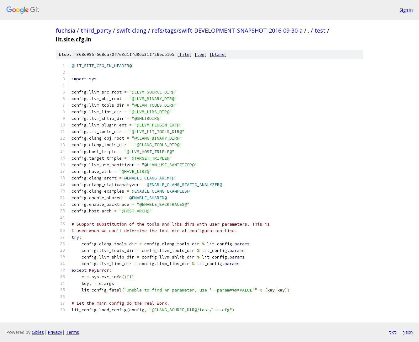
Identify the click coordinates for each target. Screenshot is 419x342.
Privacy (55, 332)
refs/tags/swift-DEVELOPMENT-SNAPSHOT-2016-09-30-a (227, 30)
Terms (72, 332)
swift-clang (131, 30)
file (184, 54)
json (408, 332)
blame (218, 54)
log (200, 54)
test (320, 30)
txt (392, 332)
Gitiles (38, 332)
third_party (96, 30)
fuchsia (65, 30)
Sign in (406, 10)
